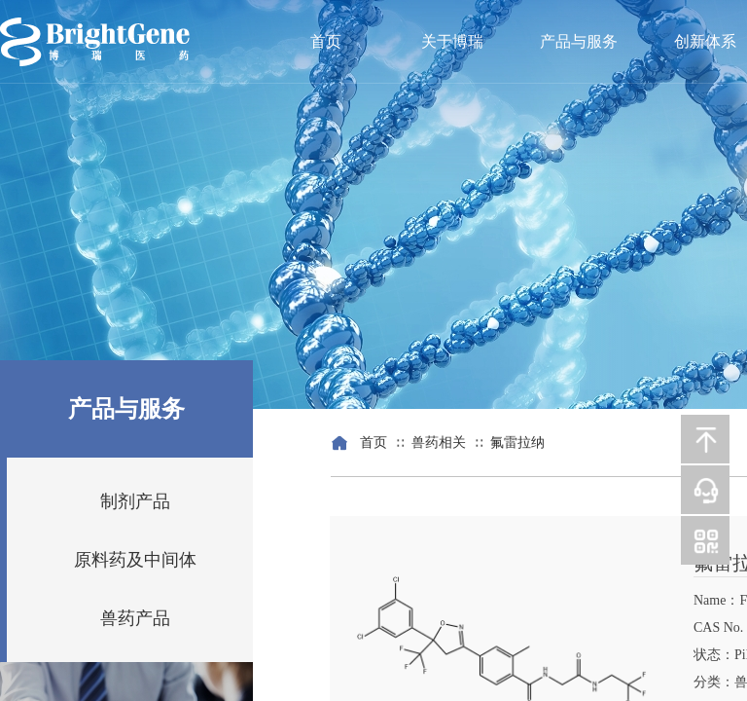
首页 (325, 41)
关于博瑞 (452, 41)
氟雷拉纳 (517, 442)
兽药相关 (438, 442)
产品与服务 (579, 41)
